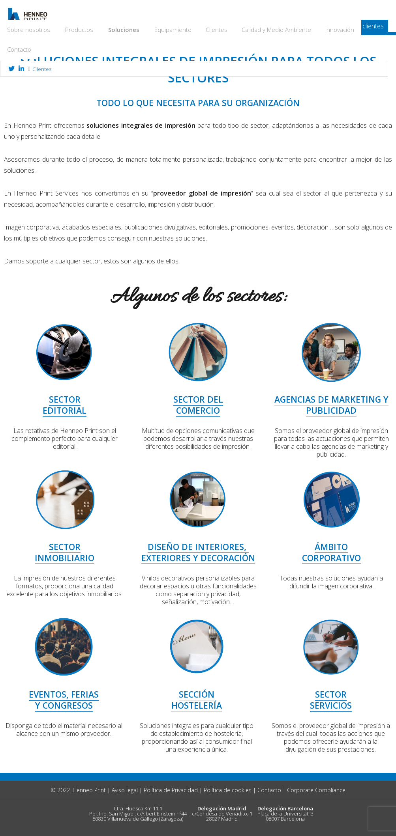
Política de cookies (227, 790)
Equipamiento (172, 30)
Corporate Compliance (316, 790)
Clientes (216, 30)
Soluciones (123, 30)
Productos (79, 30)
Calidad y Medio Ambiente (276, 30)
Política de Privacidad (171, 790)
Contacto (19, 49)
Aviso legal (125, 790)
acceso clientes (362, 26)
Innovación (339, 30)
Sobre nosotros (28, 30)
